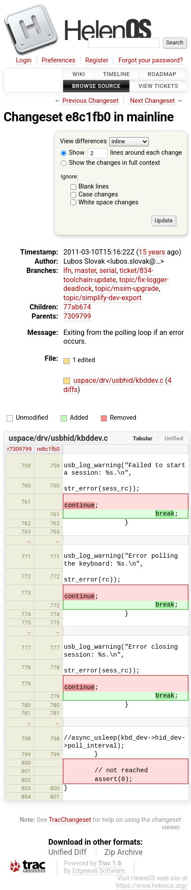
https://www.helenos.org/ (151, 886)
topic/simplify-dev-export (102, 298)
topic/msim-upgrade (127, 288)
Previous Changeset (90, 101)
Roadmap (162, 74)
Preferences (58, 60)
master (85, 270)
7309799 (77, 316)
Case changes (98, 194)
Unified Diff (67, 852)
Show (72, 152)
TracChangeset (69, 820)
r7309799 (19, 449)
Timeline (116, 74)
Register (97, 60)
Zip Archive (123, 852)
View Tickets (158, 86)
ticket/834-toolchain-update (108, 275)
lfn (67, 270)
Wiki (78, 74)
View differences (83, 141)
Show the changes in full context (110, 163)
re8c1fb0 (48, 449)
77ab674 (77, 307)
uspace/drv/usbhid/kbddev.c (119, 380)
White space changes (108, 202)
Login (24, 60)
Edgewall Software (98, 871)
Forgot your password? (150, 60)
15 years (152, 252)
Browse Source (96, 86)
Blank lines (93, 186)
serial (108, 270)
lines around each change (134, 152)
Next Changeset (152, 101)
